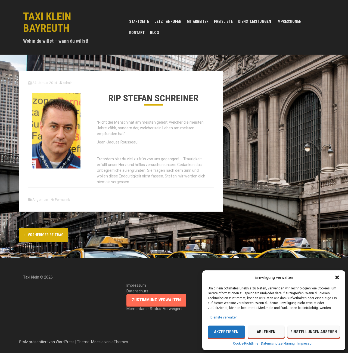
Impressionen (289, 21)
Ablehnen (266, 331)
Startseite (139, 21)
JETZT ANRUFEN (167, 21)
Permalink (62, 200)
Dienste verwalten (224, 317)
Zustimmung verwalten (156, 299)
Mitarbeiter (198, 21)
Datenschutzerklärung (278, 343)
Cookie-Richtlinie (245, 343)
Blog (154, 32)
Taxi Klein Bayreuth (47, 22)
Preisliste (223, 21)
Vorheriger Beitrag (43, 235)
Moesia (97, 342)
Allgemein (40, 200)
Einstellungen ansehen (313, 331)
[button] (337, 277)
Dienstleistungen (254, 21)
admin (68, 83)
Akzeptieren (226, 331)
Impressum (306, 343)
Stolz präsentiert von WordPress (46, 342)
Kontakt (137, 32)
